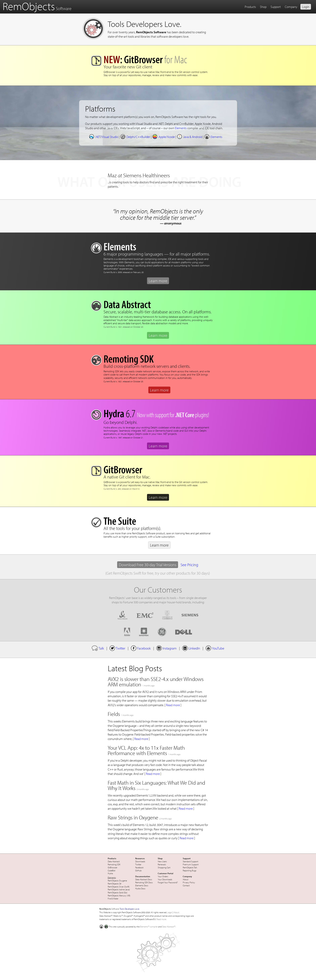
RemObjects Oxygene (117, 880)
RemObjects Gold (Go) (117, 892)
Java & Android (189, 137)
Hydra (110, 873)
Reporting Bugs (189, 870)
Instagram (166, 648)
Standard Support (190, 861)
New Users (162, 861)
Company (291, 7)
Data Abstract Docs (143, 879)
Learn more (158, 280)
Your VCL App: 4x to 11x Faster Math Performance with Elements (146, 750)
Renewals (162, 864)
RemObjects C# (114, 883)
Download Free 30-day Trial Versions (147, 564)
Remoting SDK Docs (144, 882)
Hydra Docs (140, 888)
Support (276, 7)
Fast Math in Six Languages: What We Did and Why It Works (156, 785)
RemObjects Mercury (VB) (119, 895)
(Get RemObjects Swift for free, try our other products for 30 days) (157, 573)
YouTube (215, 648)
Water (115, 898)
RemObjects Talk (190, 867)
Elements (181, 128)
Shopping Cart (164, 867)
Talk (98, 648)
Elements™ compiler (149, 926)
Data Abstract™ (168, 926)
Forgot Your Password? (168, 882)
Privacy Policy (189, 882)
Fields (114, 714)
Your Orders (163, 876)
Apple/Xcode (163, 137)
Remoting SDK (114, 864)
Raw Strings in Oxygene (133, 817)
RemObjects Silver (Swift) (118, 886)
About (185, 879)
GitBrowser (112, 867)
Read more (173, 705)
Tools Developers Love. (144, 24)
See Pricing (189, 564)
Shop (263, 7)
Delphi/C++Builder (135, 137)
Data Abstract (114, 861)
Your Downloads (165, 879)
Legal (169, 912)
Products (250, 7)
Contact (186, 885)
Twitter (117, 648)
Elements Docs (141, 885)
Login (305, 7)
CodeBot (111, 870)
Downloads (140, 861)
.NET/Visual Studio (103, 137)
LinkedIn (191, 648)
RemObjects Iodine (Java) (119, 889)
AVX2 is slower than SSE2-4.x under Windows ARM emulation (156, 682)
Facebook (141, 648)
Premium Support (191, 864)
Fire (109, 898)
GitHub (138, 870)
